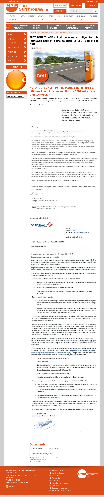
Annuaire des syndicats (60, 483)
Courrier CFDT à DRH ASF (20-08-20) (46, 449)
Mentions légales (58, 473)
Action (23, 16)
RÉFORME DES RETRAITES (90, 27)
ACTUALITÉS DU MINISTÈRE (39, 27)
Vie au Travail (81, 16)
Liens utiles (56, 480)
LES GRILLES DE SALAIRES (55, 27)
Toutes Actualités (12, 18)
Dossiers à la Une (55, 16)
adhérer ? (60, 5)
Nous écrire (56, 485)
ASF (32, 458)
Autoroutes (52, 458)
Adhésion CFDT (57, 470)
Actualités (41, 33)
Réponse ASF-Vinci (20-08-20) (43, 454)
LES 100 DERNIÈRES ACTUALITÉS (21, 27)
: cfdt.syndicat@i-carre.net (17, 482)
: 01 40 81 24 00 (13, 480)
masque (46, 458)
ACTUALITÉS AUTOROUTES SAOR (73, 27)
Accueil (33, 33)
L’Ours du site (56, 475)
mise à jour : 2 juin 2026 (14, 1)
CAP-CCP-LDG (42, 16)
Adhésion (92, 5)
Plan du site (56, 478)
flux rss (91, 1)
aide (97, 1)
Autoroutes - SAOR (40, 459)
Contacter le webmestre (60, 488)
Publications (68, 16)
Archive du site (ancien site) (61, 490)
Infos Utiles (93, 16)
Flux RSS (11, 486)
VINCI (35, 458)
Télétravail (41, 458)
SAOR (57, 458)
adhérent (76, 5)
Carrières (31, 16)
